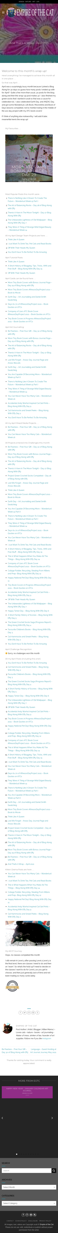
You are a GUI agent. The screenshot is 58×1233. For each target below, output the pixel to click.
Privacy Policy (45, 1221)
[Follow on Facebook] (23, 1215)
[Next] (52, 1118)
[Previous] (2, 1118)
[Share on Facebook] (20, 1013)
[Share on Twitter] (25, 1013)
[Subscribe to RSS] (35, 1215)
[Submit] (54, 1170)
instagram (46, 1038)
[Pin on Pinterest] (33, 1013)
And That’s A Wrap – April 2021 (21, 864)
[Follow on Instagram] (27, 1215)
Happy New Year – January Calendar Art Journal (27, 1090)
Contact (10, 1221)
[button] (3, 12)
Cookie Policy (21, 1221)
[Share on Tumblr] (37, 1013)
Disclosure (33, 1221)
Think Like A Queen (16, 239)
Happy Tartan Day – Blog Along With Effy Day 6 (28, 611)
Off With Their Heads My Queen (21, 248)
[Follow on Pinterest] (31, 1215)
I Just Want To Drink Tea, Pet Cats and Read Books (29, 244)
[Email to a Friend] (29, 1013)
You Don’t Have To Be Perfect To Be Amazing (27, 252)
